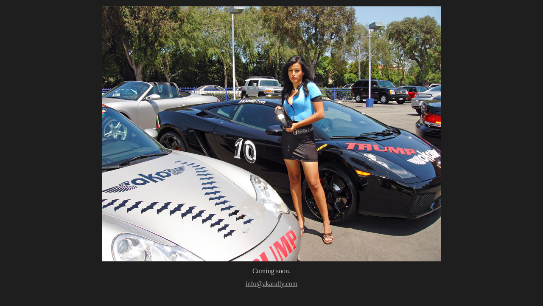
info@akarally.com (272, 283)
